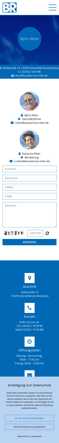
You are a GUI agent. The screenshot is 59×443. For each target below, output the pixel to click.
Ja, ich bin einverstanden (29, 418)
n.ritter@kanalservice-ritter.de (32, 161)
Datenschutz (23, 436)
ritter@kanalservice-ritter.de (31, 75)
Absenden (29, 242)
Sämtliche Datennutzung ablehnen (29, 426)
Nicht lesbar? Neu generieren (47, 233)
